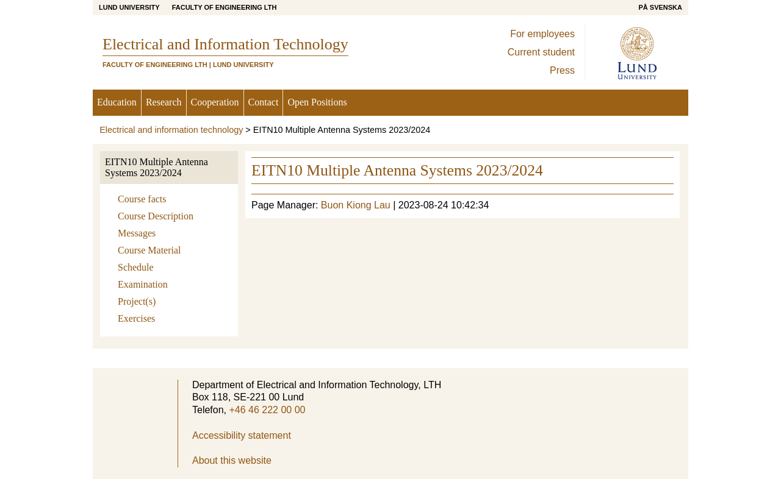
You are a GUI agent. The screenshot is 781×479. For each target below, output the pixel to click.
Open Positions (317, 102)
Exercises (136, 318)
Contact (263, 102)
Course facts (142, 199)
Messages (137, 233)
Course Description (155, 216)
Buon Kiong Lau (355, 205)
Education (117, 102)
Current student (541, 52)
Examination (143, 284)
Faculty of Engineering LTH (224, 7)
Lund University (129, 7)
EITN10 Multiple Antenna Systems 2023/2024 (156, 167)
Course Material (149, 250)
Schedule (136, 267)
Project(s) (137, 301)
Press (562, 70)
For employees (542, 34)
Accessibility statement (241, 435)
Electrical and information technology (171, 130)
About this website (232, 460)
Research (164, 102)
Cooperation (215, 102)
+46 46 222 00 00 (267, 410)
